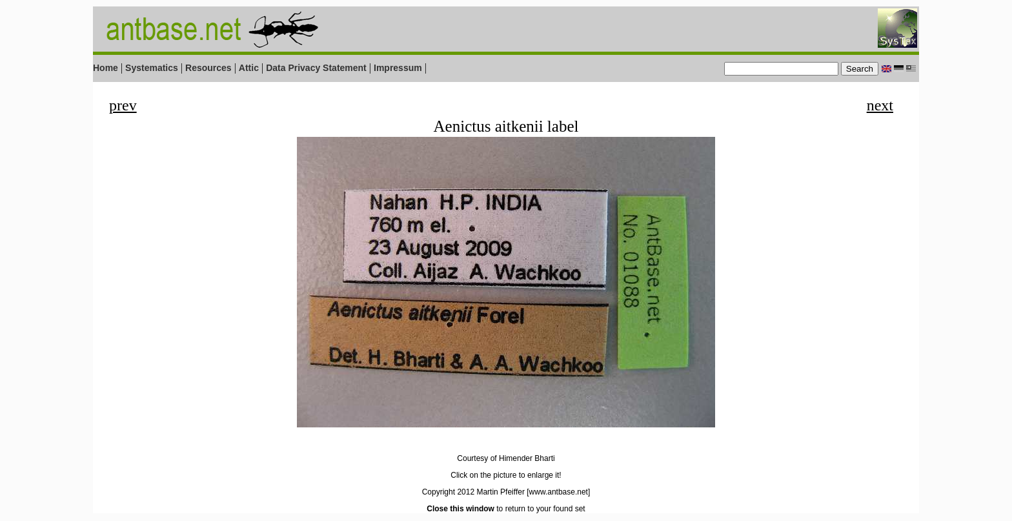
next (880, 105)
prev (123, 105)
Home (105, 68)
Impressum (398, 68)
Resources (208, 68)
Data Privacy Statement (316, 68)
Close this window (460, 508)
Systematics (151, 68)
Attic (249, 68)
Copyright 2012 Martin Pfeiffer (473, 491)
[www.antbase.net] (558, 491)
